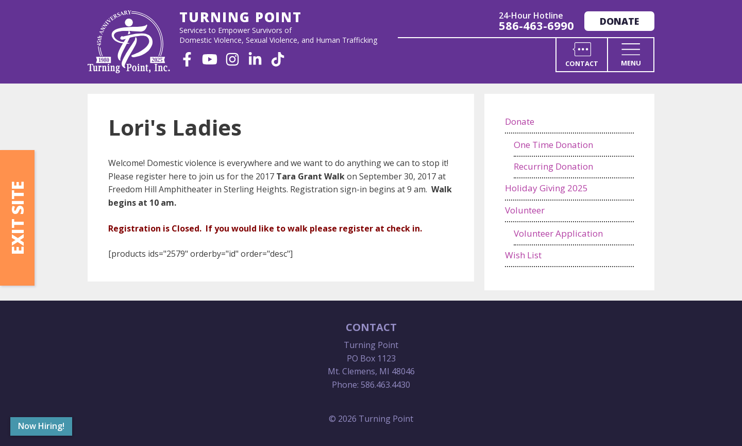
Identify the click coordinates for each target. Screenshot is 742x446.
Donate (619, 21)
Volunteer (525, 210)
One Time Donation (553, 145)
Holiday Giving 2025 (546, 188)
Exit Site (17, 218)
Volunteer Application (558, 233)
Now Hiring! (41, 426)
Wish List (523, 255)
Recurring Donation (553, 166)
